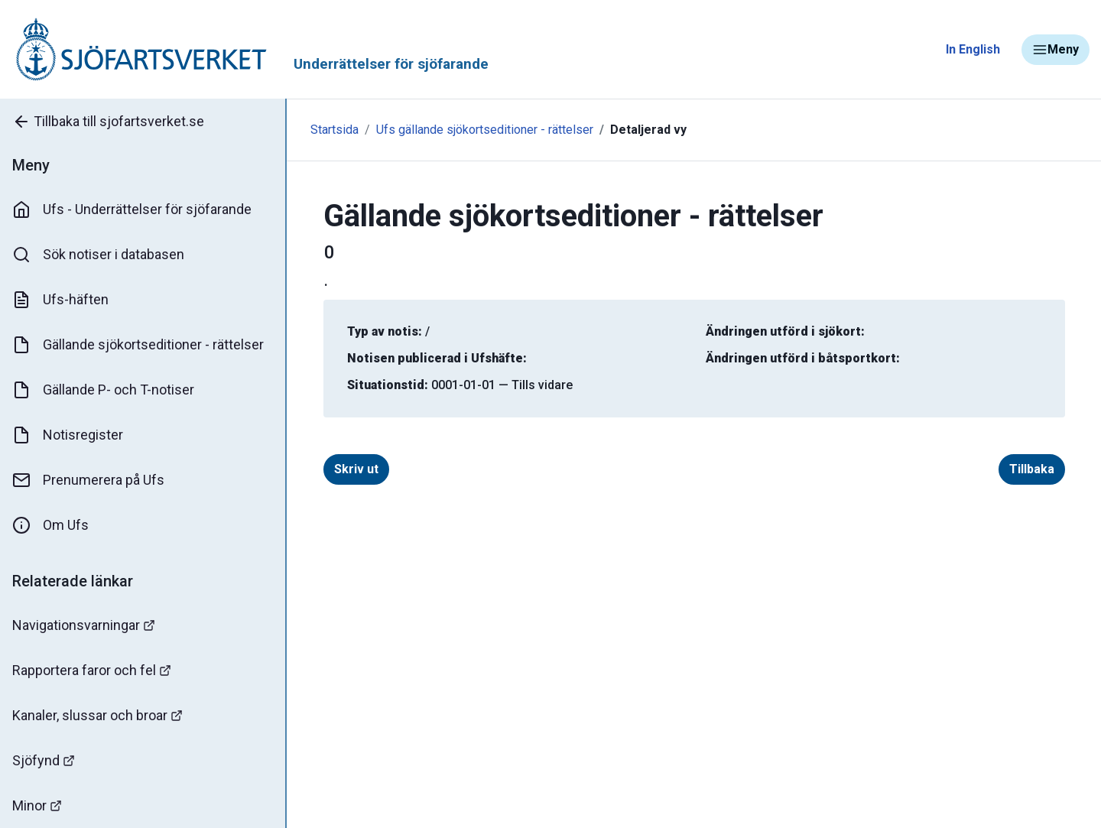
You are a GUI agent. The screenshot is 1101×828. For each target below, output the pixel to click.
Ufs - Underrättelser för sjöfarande (132, 209)
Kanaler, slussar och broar (97, 715)
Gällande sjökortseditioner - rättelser (138, 345)
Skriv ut (356, 469)
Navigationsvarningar (83, 625)
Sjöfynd (43, 760)
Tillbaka (1031, 469)
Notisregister (67, 435)
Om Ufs (50, 525)
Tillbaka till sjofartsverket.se (108, 121)
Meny (1055, 49)
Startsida (334, 129)
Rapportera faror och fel (91, 670)
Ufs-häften (60, 300)
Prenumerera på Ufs (88, 480)
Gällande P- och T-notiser (103, 390)
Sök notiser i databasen (98, 254)
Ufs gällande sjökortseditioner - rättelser (484, 129)
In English (973, 49)
